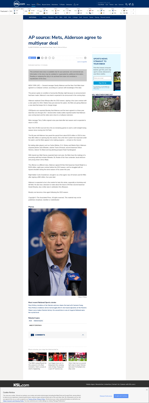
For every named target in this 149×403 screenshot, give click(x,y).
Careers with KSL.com (127, 384)
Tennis (91, 17)
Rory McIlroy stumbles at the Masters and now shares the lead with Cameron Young (55, 305)
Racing (97, 17)
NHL (69, 17)
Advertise (107, 384)
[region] (74, 395)
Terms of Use (104, 87)
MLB (65, 17)
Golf (80, 17)
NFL (56, 17)
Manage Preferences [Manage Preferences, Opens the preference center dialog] (106, 396)
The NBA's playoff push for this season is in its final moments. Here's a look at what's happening (37, 366)
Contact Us (115, 384)
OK (147, 389)
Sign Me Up (102, 83)
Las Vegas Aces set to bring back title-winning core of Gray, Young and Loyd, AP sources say (56, 366)
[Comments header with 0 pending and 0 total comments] (57, 335)
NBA (60, 17)
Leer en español (82, 61)
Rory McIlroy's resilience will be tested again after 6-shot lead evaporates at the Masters (57, 308)
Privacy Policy (96, 88)
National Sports (38, 320)
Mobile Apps (90, 384)
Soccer (85, 17)
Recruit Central (105, 17)
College (75, 17)
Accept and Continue (121, 396)
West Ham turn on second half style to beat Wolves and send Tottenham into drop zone (77, 366)
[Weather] (76, 5)
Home (44, 17)
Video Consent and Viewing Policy (13, 401)
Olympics (51, 17)
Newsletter (99, 384)
